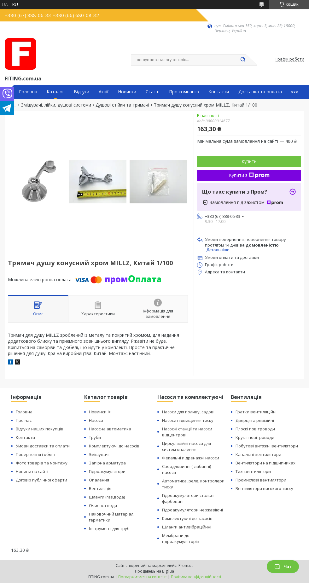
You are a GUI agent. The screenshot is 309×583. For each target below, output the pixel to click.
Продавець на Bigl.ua (154, 571)
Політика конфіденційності (196, 577)
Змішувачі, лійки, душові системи (56, 105)
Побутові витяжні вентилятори (267, 446)
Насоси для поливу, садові (188, 412)
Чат (282, 566)
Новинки (127, 92)
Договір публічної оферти (41, 480)
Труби (95, 437)
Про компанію (184, 92)
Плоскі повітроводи (255, 429)
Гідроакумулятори (107, 471)
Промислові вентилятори (261, 480)
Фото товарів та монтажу (41, 463)
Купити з (249, 175)
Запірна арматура (107, 463)
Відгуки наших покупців (39, 429)
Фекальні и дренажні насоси (190, 458)
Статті (153, 92)
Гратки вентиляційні (256, 412)
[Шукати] (242, 60)
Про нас (24, 420)
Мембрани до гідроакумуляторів (180, 538)
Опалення (99, 480)
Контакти (218, 92)
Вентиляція (100, 488)
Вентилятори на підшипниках (265, 463)
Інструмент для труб (109, 528)
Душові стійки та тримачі (122, 105)
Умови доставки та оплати (43, 446)
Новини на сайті (32, 471)
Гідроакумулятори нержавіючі (192, 510)
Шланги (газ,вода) (107, 497)
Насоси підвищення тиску (187, 420)
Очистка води (103, 505)
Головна (28, 92)
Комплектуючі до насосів (114, 446)
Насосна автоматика (110, 429)
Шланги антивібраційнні (186, 527)
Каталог (55, 92)
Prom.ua (186, 565)
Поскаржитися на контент (142, 577)
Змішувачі (99, 454)
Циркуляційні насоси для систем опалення (186, 446)
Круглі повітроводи (255, 437)
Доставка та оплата (260, 92)
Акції (103, 92)
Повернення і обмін (35, 454)
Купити (249, 161)
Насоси (96, 420)
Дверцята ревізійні (255, 420)
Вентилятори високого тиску (264, 488)
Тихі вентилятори (253, 471)
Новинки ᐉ (100, 412)
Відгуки (81, 92)
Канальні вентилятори (258, 454)
